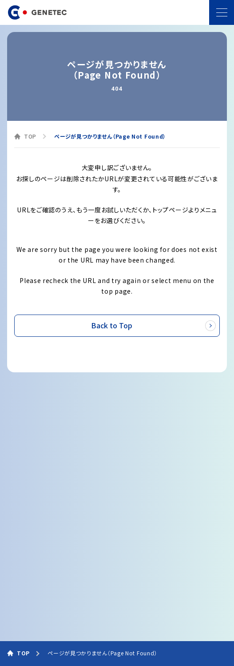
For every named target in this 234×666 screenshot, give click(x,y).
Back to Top (154, 325)
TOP (30, 136)
